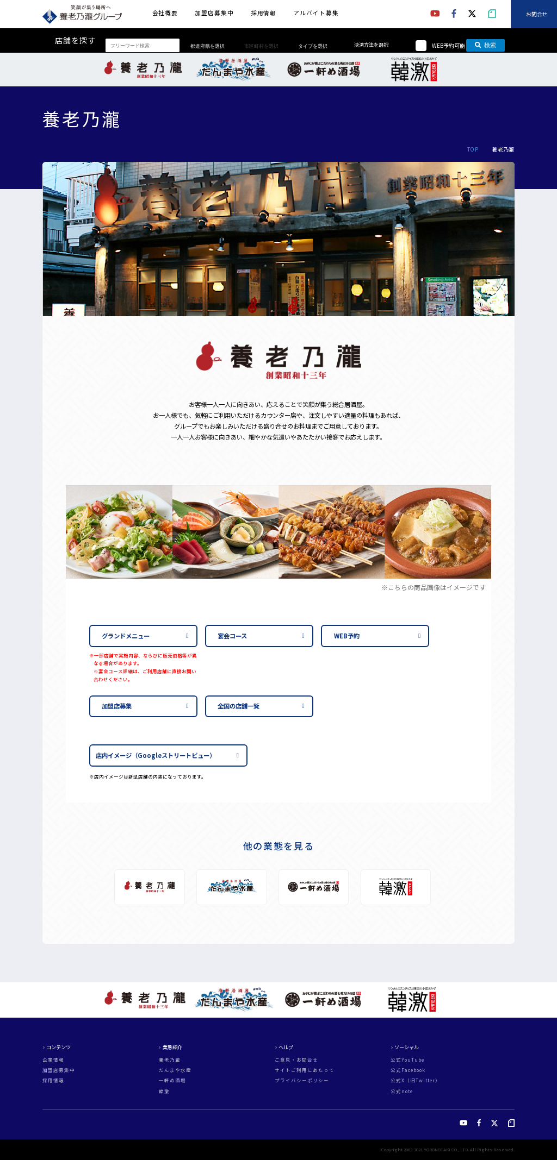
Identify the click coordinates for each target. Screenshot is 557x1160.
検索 (485, 45)
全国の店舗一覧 (238, 705)
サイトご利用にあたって (305, 1070)
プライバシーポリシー (302, 1080)
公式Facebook (408, 1070)
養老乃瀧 (170, 1059)
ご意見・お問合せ (296, 1059)
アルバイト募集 (315, 13)
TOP (472, 149)
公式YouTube (407, 1059)
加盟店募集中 (214, 13)
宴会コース (232, 635)
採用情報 (263, 13)
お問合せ (537, 14)
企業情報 (53, 1059)
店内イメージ (155, 755)
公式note (402, 1091)
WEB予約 (347, 635)
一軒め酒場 (172, 1080)
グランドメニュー (126, 635)
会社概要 (165, 13)
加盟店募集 (117, 705)
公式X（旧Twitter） (416, 1080)
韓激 (164, 1091)
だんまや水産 (175, 1070)
